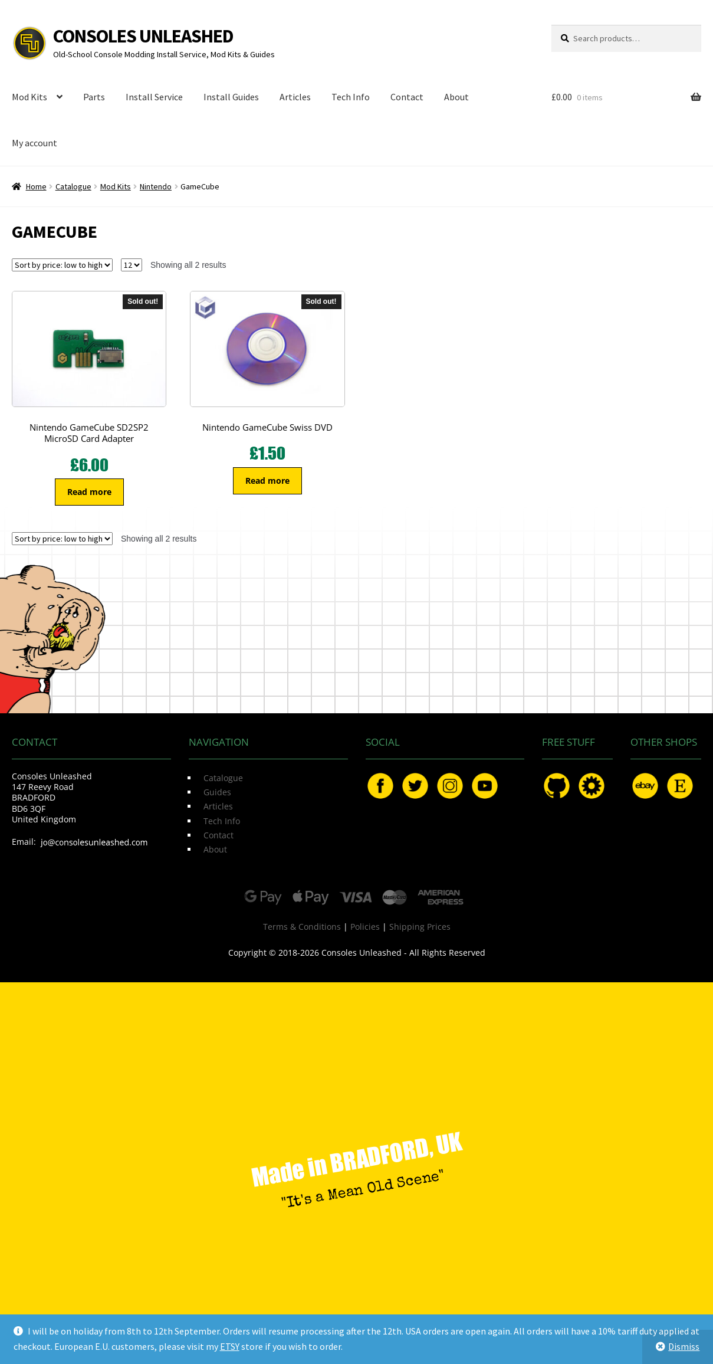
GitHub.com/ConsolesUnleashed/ (556, 786)
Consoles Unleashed (143, 36)
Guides (217, 792)
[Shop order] (62, 264)
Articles (295, 97)
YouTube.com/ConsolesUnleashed (485, 786)
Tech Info (350, 97)
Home (36, 186)
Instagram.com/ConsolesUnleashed (450, 786)
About (456, 97)
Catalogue (73, 186)
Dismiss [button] (683, 1346)
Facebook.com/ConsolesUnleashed (380, 786)
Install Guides (231, 97)
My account (34, 143)
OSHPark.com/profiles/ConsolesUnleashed (591, 786)
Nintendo (156, 186)
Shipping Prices (420, 926)
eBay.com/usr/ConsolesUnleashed (645, 786)
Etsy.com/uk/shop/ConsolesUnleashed (680, 786)
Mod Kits (29, 97)
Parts (94, 97)
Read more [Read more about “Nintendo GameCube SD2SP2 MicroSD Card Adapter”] (89, 491)
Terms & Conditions (302, 926)
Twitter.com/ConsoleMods (415, 786)
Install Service (154, 97)
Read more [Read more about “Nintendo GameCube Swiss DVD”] (267, 480)
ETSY (229, 1346)
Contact (406, 97)
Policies (365, 926)
